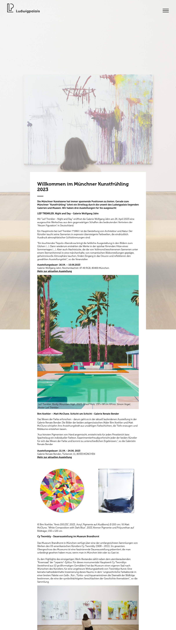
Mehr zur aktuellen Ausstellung (54, 271)
